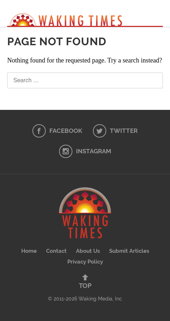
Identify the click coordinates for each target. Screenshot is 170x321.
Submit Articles (129, 251)
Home (29, 251)
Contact (56, 251)
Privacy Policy (85, 262)
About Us (88, 251)
